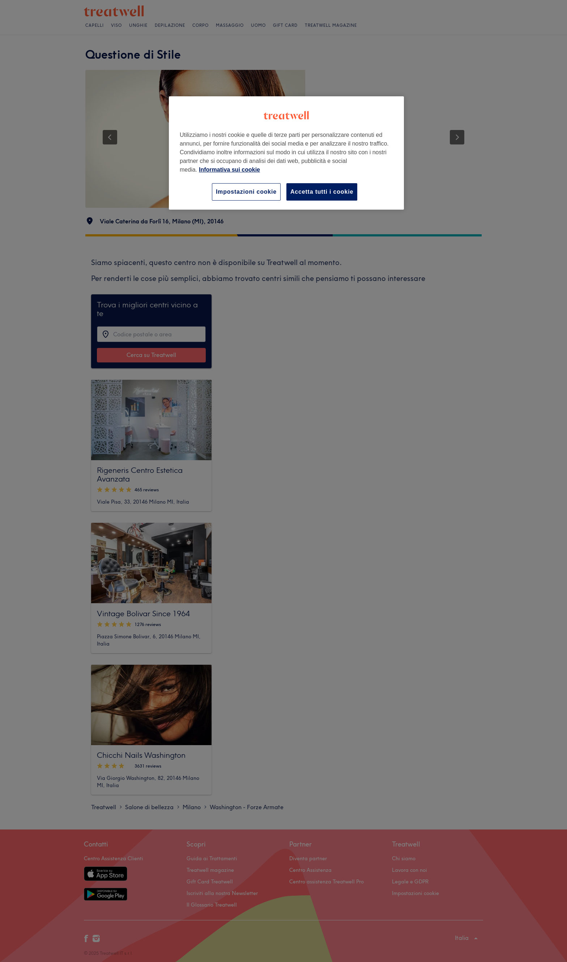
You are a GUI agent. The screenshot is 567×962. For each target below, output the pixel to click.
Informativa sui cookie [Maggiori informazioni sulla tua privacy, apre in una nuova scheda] (229, 170)
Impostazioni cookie (246, 192)
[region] (286, 153)
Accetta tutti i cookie (321, 192)
